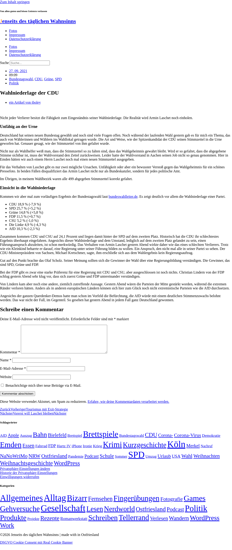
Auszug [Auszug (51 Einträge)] (26, 441)
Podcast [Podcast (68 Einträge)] (92, 461)
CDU (38, 79)
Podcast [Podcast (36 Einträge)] (175, 515)
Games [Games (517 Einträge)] (194, 503)
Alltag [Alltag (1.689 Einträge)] (55, 503)
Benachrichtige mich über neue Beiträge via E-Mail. (43, 391)
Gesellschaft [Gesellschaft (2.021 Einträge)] (63, 513)
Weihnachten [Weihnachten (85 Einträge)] (206, 461)
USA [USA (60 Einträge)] (176, 461)
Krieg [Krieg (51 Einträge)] (97, 451)
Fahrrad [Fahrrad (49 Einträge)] (41, 451)
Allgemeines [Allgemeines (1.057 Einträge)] (21, 503)
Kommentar (10, 357)
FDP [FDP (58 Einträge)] (52, 451)
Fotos (13, 31)
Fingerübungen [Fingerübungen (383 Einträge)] (137, 503)
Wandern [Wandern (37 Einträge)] (179, 524)
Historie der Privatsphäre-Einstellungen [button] (28, 478)
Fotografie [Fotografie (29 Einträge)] (171, 504)
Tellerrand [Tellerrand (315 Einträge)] (134, 523)
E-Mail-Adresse (13, 374)
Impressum (17, 35)
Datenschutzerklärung (25, 39)
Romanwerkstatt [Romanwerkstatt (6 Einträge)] (73, 524)
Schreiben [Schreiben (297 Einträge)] (103, 523)
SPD (58, 79)
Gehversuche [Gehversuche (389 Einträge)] (20, 514)
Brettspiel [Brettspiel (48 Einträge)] (75, 441)
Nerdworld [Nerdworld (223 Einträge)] (119, 514)
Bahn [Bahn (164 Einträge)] (40, 440)
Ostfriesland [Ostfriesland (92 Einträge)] (54, 461)
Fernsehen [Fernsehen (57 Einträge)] (100, 504)
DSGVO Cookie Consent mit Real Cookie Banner (36, 548)
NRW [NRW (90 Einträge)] (34, 461)
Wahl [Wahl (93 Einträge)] (186, 461)
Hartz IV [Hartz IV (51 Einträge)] (64, 451)
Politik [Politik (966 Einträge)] (196, 513)
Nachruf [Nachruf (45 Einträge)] (207, 451)
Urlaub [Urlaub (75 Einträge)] (164, 461)
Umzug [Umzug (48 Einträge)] (151, 462)
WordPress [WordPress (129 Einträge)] (67, 468)
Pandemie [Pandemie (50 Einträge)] (76, 462)
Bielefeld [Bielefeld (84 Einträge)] (57, 440)
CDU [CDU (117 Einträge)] (151, 440)
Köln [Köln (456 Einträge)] (176, 450)
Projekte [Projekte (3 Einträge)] (33, 524)
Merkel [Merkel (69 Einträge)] (193, 451)
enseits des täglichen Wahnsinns (38, 21)
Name (5, 365)
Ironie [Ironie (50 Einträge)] (87, 451)
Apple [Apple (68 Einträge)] (13, 440)
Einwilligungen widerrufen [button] (19, 482)
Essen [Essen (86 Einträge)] (28, 451)
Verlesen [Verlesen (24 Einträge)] (159, 524)
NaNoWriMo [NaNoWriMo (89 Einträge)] (13, 461)
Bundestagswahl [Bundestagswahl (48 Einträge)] (131, 441)
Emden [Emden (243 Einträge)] (11, 450)
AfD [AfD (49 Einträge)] (3, 441)
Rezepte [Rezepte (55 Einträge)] (49, 523)
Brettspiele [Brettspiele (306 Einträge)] (100, 439)
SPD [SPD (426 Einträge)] (136, 460)
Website (6, 382)
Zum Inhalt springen (15, 2)
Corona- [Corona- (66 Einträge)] (165, 440)
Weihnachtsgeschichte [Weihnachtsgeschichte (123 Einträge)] (26, 468)
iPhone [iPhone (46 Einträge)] (77, 452)
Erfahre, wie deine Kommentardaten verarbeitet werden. (128, 407)
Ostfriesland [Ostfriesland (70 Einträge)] (151, 514)
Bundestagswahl (21, 79)
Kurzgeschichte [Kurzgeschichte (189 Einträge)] (144, 450)
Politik (14, 83)
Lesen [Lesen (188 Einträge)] (94, 514)
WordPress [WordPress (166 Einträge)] (205, 523)
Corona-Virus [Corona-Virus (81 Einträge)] (187, 440)
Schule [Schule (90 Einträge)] (107, 461)
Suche (4, 63)
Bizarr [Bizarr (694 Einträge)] (77, 503)
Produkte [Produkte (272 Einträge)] (13, 523)
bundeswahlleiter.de (123, 196)
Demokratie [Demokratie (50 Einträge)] (211, 441)
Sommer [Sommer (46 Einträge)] (121, 462)
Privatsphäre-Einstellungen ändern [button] (25, 474)
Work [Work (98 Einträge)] (7, 530)
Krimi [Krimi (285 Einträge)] (112, 450)
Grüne (48, 79)
